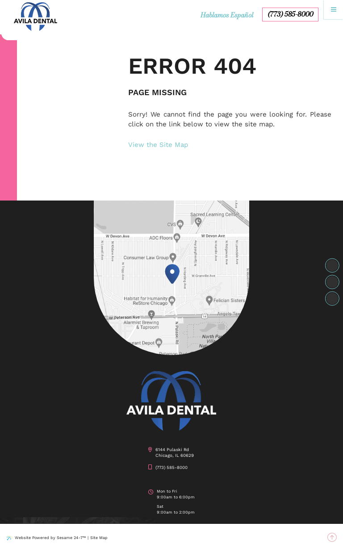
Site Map (99, 537)
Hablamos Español (227, 15)
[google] (332, 299)
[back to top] (331, 538)
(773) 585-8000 (290, 14)
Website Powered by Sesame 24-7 (46, 537)
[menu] (333, 9)
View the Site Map (158, 145)
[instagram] (332, 282)
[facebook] (332, 266)
